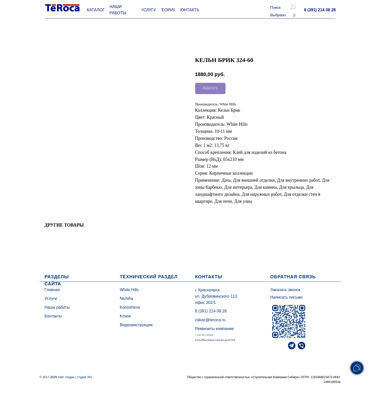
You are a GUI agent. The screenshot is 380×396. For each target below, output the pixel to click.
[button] (320, 10)
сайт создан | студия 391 (75, 377)
